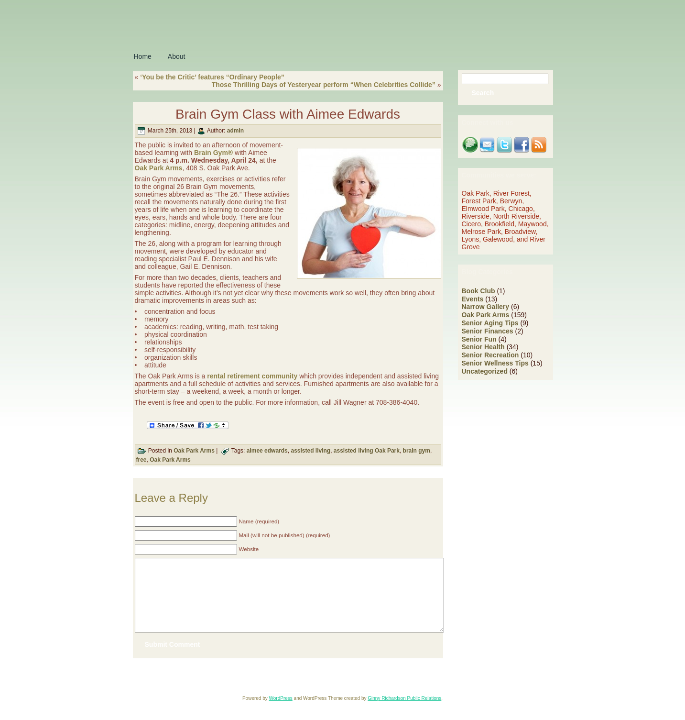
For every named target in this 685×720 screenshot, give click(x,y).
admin (235, 130)
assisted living (310, 450)
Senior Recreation (490, 355)
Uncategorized (485, 371)
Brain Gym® (213, 152)
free (141, 459)
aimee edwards (267, 450)
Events (473, 299)
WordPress (281, 712)
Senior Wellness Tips (495, 363)
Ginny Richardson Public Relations (404, 712)
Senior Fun (479, 339)
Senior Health (483, 347)
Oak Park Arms (159, 168)
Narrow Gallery (486, 306)
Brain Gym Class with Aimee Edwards (287, 114)
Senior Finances (487, 331)
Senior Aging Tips (490, 323)
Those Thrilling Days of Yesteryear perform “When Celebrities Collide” (323, 85)
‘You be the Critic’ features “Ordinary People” (212, 77)
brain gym (416, 450)
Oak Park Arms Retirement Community (254, 690)
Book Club (478, 291)
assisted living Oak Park (367, 450)
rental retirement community (252, 376)
